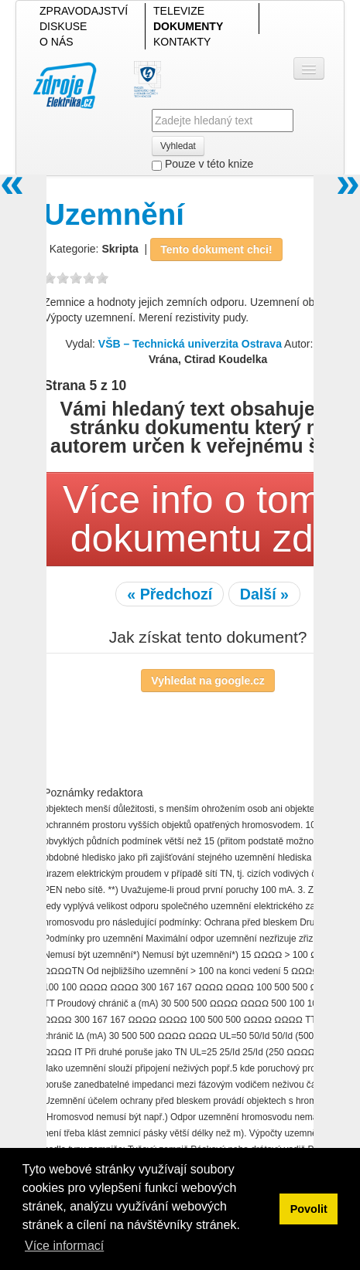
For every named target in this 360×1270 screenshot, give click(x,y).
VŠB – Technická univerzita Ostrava (190, 344)
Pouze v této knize (202, 164)
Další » (264, 594)
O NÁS (56, 42)
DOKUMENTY (188, 26)
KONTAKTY (182, 42)
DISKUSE (63, 26)
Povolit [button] (308, 1209)
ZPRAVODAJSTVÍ (83, 11)
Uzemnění (113, 214)
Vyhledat (178, 146)
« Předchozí (169, 594)
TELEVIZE (178, 11)
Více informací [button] (64, 1245)
